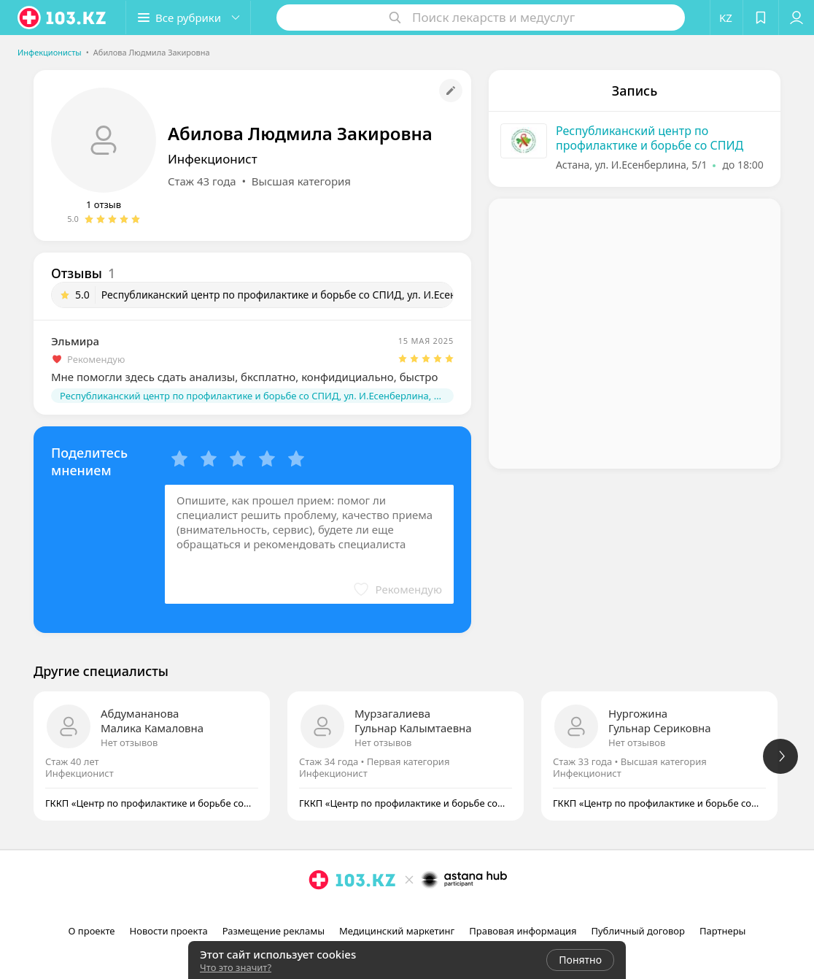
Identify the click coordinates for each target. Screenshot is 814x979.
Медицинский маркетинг (396, 930)
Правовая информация (522, 930)
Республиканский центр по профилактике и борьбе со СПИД (649, 138)
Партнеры (722, 930)
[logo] (63, 17)
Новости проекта (169, 930)
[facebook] (408, 912)
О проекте (92, 930)
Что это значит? (235, 967)
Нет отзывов (129, 742)
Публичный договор (637, 930)
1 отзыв (103, 204)
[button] (188, 17)
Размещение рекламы (273, 930)
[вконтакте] (429, 912)
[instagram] (388, 912)
